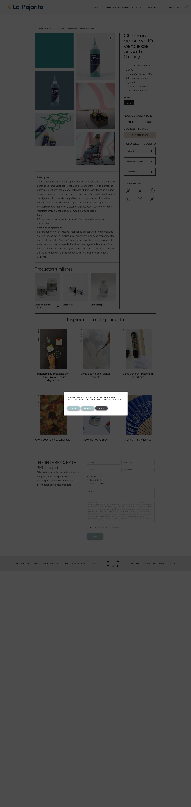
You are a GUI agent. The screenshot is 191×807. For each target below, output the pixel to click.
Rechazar (87, 408)
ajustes (121, 399)
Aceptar (73, 408)
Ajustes (101, 408)
